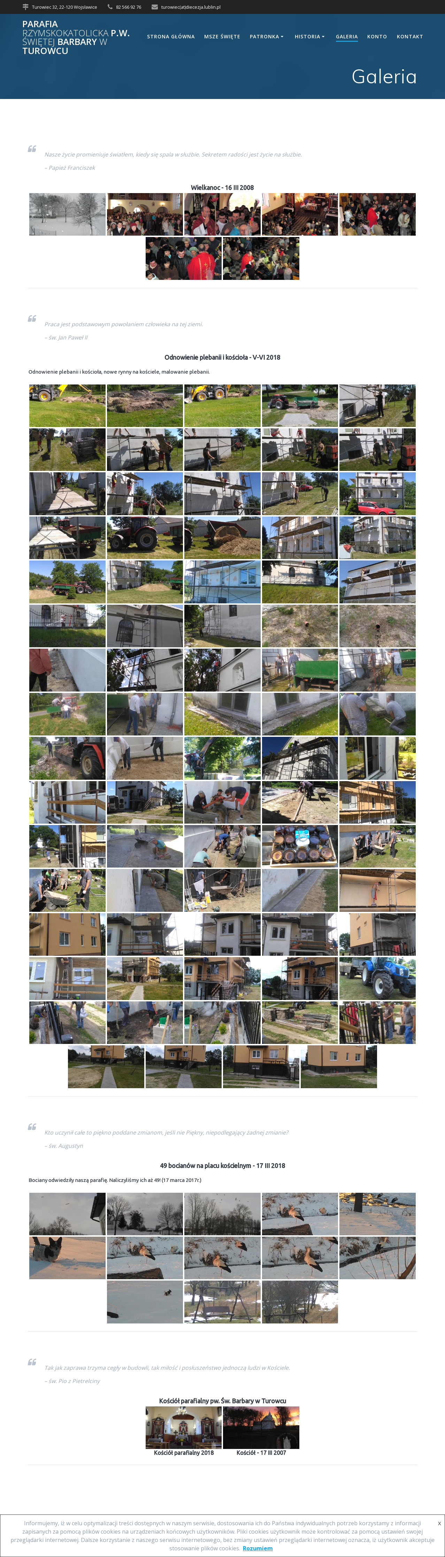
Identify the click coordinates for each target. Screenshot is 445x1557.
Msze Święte (222, 36)
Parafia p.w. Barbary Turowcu (76, 37)
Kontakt (410, 36)
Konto (377, 36)
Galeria (347, 36)
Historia (307, 36)
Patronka (264, 36)
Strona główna (171, 36)
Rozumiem (258, 1548)
